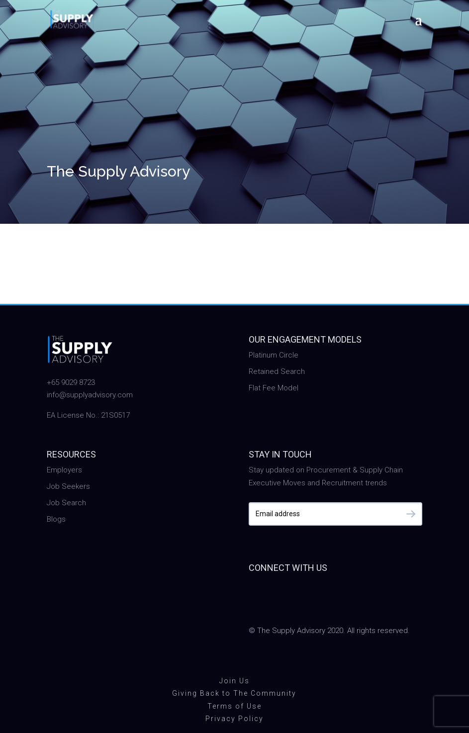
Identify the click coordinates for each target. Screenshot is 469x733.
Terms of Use (234, 706)
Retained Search (277, 371)
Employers (64, 469)
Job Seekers (68, 486)
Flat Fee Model (273, 387)
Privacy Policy (234, 719)
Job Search (66, 502)
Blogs (56, 519)
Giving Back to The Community (234, 693)
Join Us (234, 681)
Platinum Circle (273, 355)
